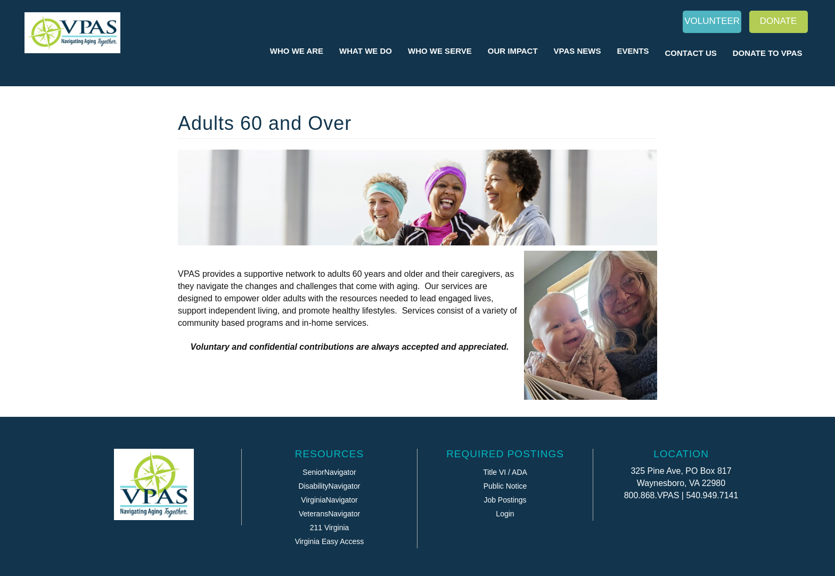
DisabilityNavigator (330, 486)
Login (505, 513)
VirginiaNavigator (329, 500)
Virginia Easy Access (329, 541)
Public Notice (505, 486)
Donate (778, 21)
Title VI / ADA (505, 472)
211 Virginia (329, 527)
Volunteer (712, 21)
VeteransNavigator (329, 513)
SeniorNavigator (329, 472)
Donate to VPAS (768, 52)
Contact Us (691, 52)
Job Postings (505, 500)
